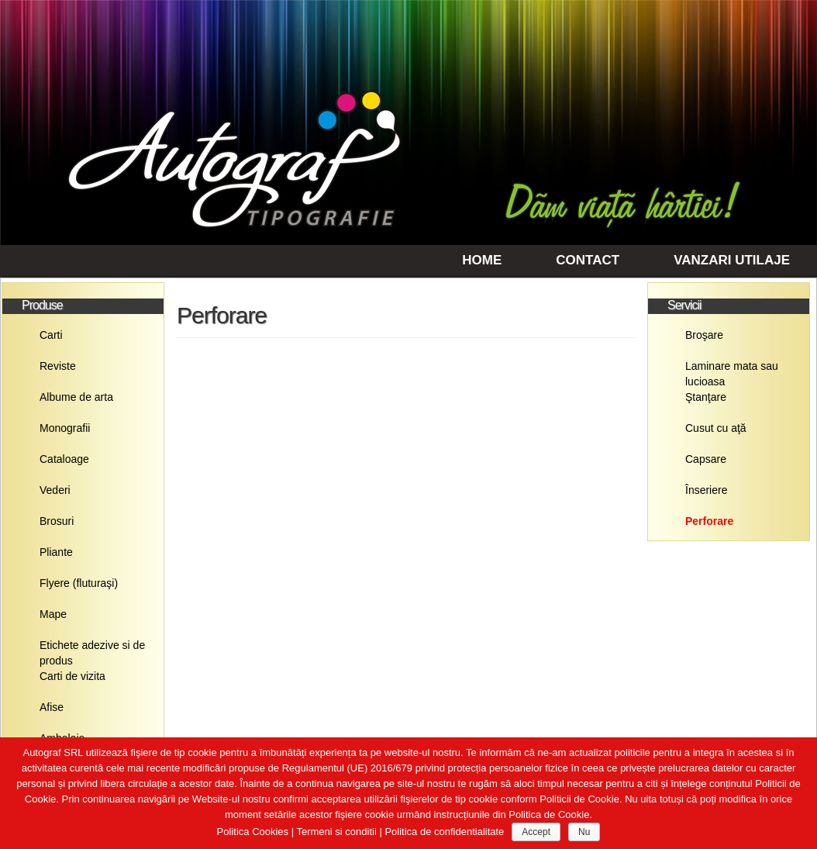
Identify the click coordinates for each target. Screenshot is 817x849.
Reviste (58, 366)
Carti (51, 335)
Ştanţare (705, 397)
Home (482, 260)
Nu (584, 832)
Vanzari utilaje (732, 260)
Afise (52, 707)
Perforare (709, 521)
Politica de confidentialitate (444, 831)
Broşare (704, 335)
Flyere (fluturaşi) (79, 583)
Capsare (705, 459)
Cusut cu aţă (715, 428)
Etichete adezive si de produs (92, 650)
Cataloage (64, 459)
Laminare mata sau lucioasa (731, 370)
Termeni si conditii (336, 831)
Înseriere (706, 490)
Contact (587, 260)
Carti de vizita (72, 676)
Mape (53, 614)
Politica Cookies (253, 831)
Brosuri (57, 521)
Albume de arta (76, 397)
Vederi (55, 490)
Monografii (65, 428)
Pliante (56, 552)
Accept (536, 832)
